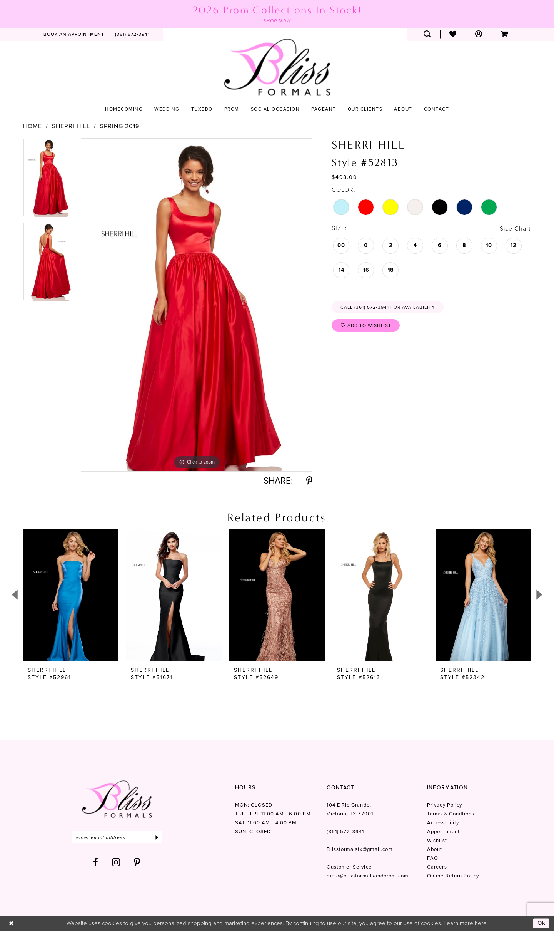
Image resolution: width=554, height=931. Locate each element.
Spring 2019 (119, 126)
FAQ (432, 848)
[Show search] (427, 34)
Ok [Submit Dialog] (541, 923)
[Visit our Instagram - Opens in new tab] (116, 852)
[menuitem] (74, 34)
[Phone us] (132, 34)
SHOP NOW (277, 20)
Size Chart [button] (515, 228)
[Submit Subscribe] (157, 827)
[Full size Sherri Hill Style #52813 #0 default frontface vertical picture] (196, 305)
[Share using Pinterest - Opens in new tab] (309, 480)
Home (32, 126)
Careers (437, 857)
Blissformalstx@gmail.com (360, 839)
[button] (479, 34)
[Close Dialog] (11, 923)
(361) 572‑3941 (345, 821)
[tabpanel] (49, 180)
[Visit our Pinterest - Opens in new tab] (137, 852)
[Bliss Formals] (277, 67)
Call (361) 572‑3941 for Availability (387, 307)
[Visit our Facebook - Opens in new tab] (95, 852)
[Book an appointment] (74, 34)
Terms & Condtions (450, 803)
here (481, 923)
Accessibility (443, 812)
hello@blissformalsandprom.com (367, 865)
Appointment (443, 821)
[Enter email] (117, 827)
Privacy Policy (444, 795)
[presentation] (70, 595)
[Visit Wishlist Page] (453, 34)
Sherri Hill (71, 126)
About (434, 839)
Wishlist (437, 830)
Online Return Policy (453, 865)
